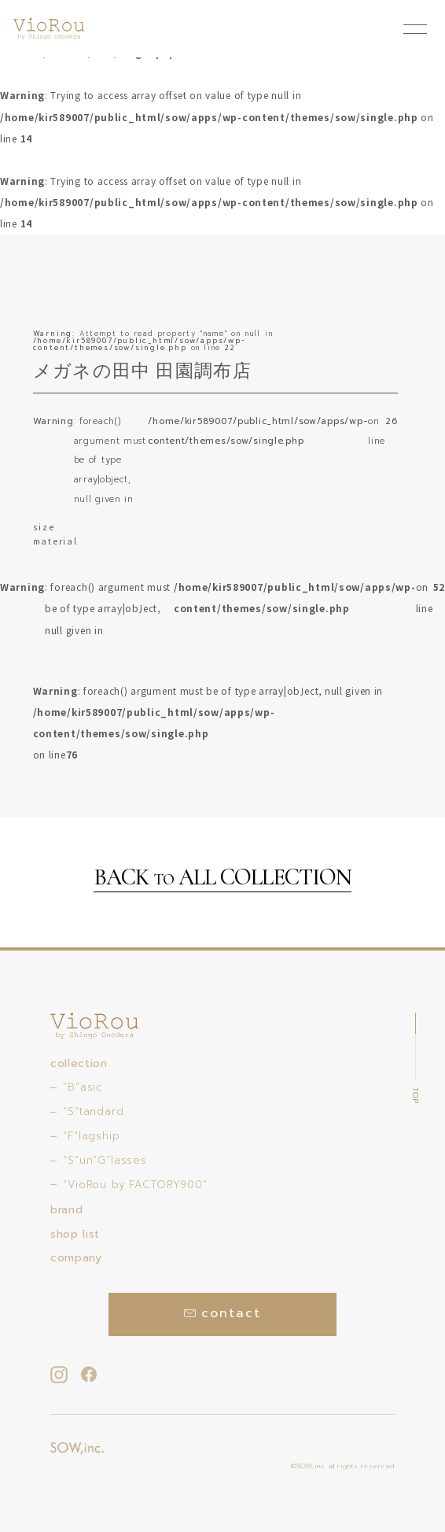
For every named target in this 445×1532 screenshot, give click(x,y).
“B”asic (82, 1087)
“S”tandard (93, 1111)
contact (222, 1313)
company (75, 1258)
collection (78, 1063)
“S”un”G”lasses (105, 1160)
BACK (222, 878)
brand (66, 1210)
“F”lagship (91, 1135)
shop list (75, 1234)
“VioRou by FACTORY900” (135, 1184)
